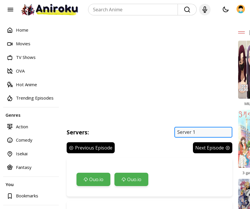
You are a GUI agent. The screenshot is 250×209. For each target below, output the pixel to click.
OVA (16, 70)
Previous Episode (90, 148)
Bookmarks (22, 195)
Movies (18, 43)
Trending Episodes (30, 97)
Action (17, 126)
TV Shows (21, 57)
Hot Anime (22, 84)
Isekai (17, 153)
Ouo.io (93, 179)
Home (17, 30)
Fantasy (19, 167)
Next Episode (213, 148)
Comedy (19, 140)
